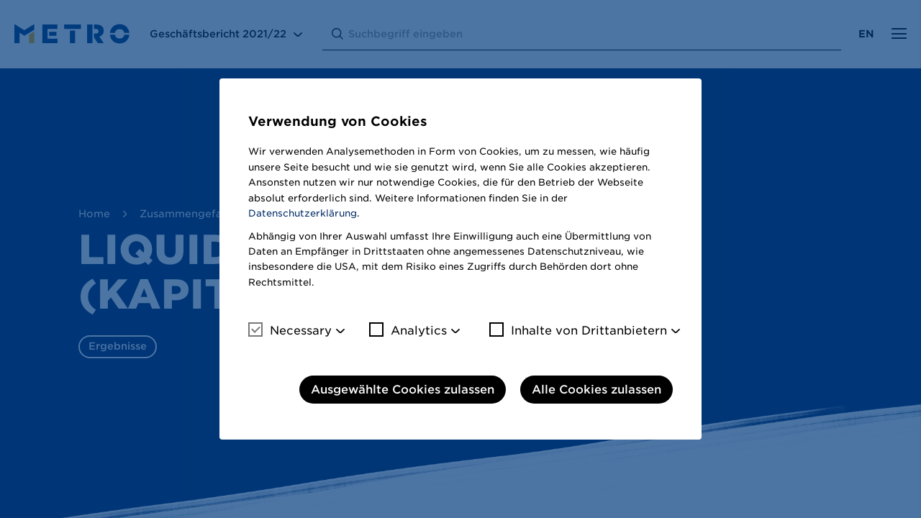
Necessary (290, 330)
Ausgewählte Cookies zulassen (402, 389)
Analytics (408, 330)
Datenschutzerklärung (302, 213)
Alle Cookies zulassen (596, 389)
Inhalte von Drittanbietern (578, 330)
